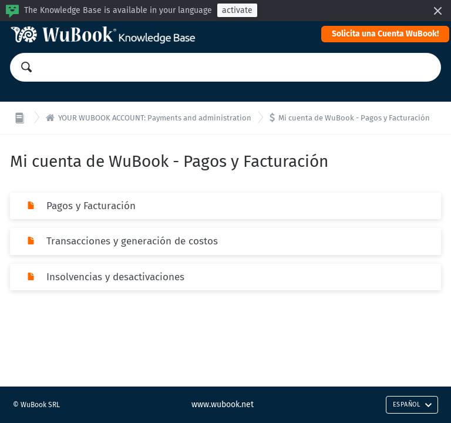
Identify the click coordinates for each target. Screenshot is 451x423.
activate (237, 10)
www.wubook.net (222, 404)
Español (412, 404)
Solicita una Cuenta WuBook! (385, 34)
